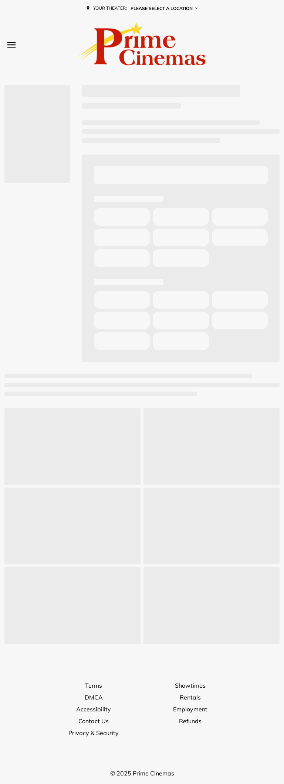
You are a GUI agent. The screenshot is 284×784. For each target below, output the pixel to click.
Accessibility (93, 709)
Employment (190, 709)
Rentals (190, 697)
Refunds (190, 721)
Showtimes (190, 685)
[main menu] (11, 44)
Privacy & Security (93, 733)
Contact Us (93, 721)
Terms (93, 685)
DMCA (94, 697)
